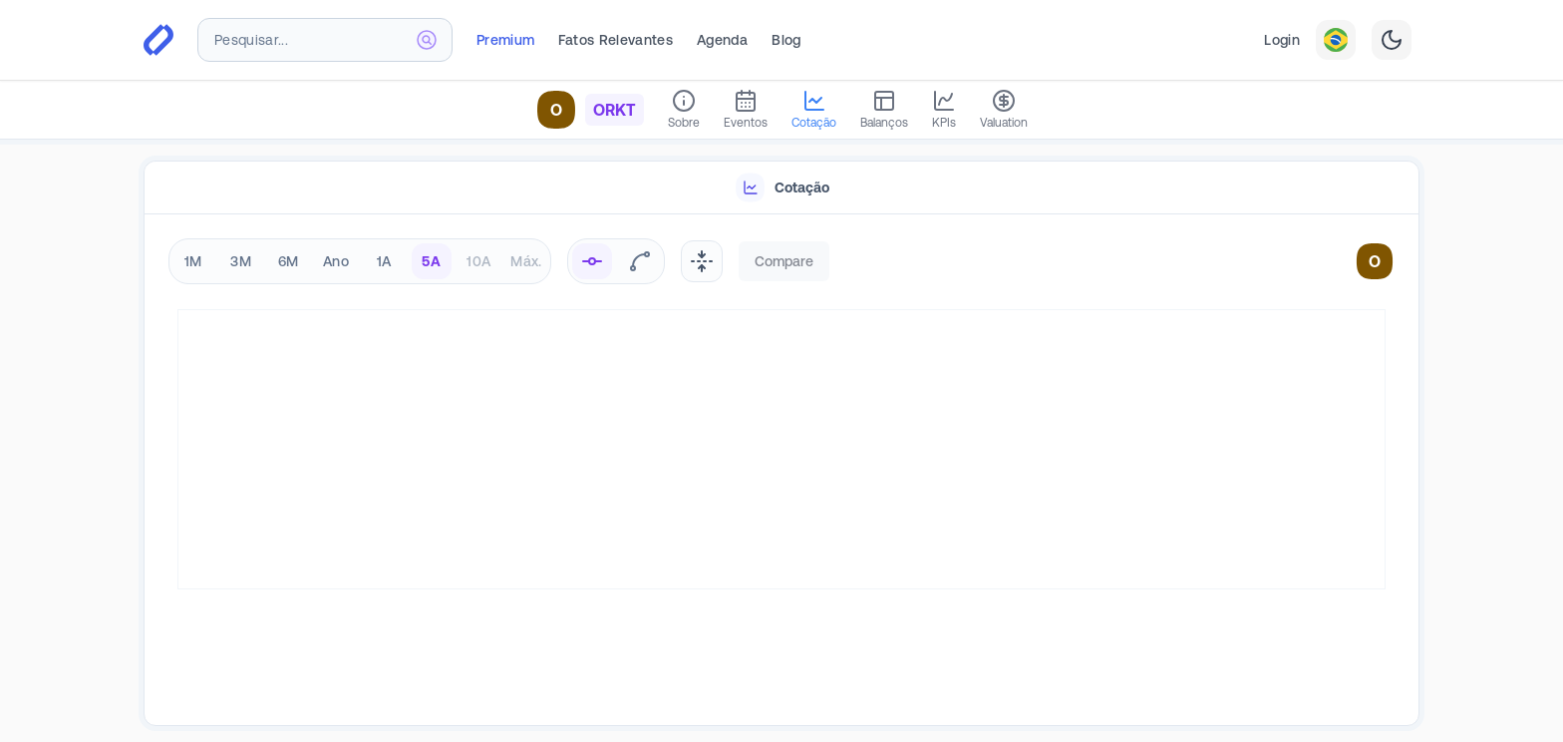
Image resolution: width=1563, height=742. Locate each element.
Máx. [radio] (525, 261)
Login (1282, 40)
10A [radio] (478, 261)
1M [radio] (193, 261)
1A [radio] (384, 261)
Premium (505, 40)
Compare (784, 261)
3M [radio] (240, 261)
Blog (786, 40)
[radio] (592, 261)
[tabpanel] (781, 470)
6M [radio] (288, 261)
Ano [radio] (336, 261)
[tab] (781, 188)
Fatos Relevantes (615, 40)
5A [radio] (431, 261)
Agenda (722, 40)
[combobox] (325, 40)
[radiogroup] (359, 261)
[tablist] (781, 188)
